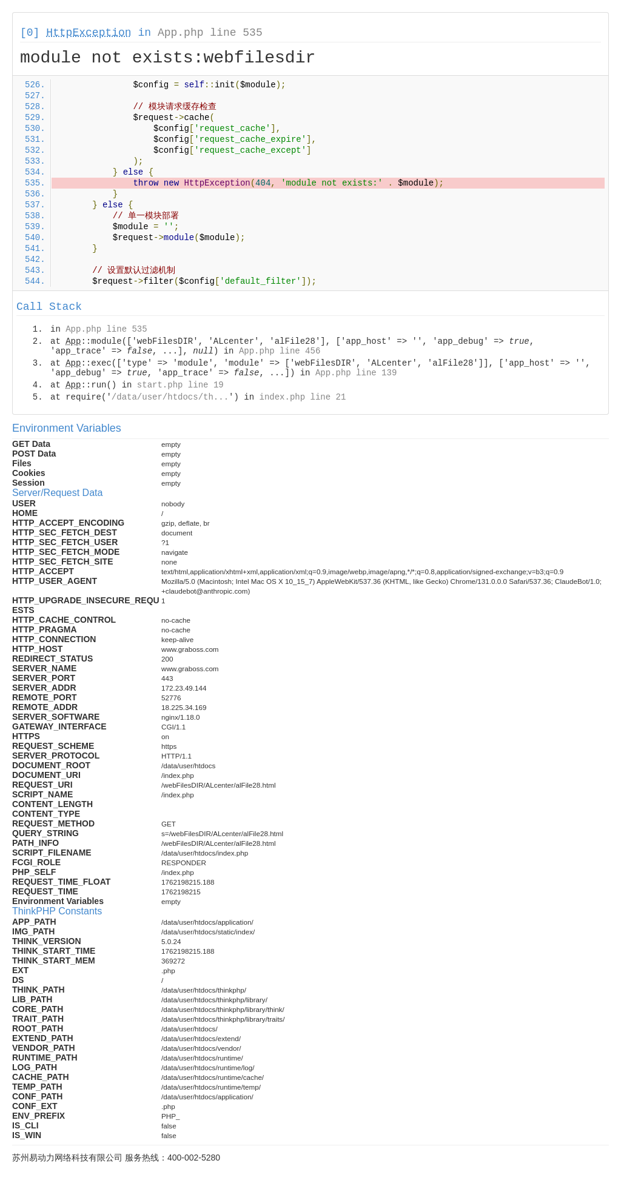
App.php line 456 (279, 351)
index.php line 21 (302, 397)
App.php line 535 (210, 33)
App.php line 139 (356, 373)
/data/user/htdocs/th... (170, 397)
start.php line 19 (180, 385)
